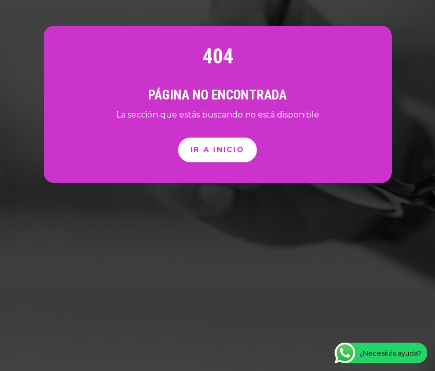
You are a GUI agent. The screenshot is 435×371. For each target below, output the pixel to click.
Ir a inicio (217, 149)
